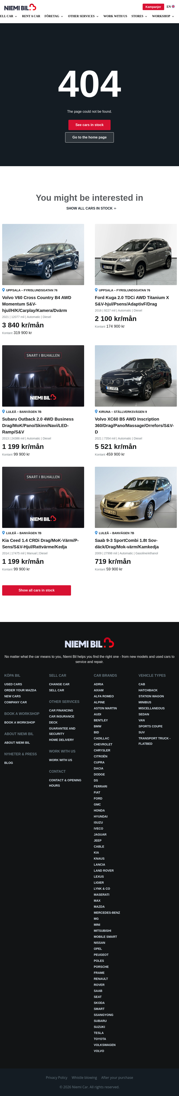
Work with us (115, 16)
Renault (101, 978)
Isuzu (98, 822)
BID (96, 732)
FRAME (99, 972)
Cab (142, 684)
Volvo (99, 1051)
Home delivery (61, 740)
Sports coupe (150, 726)
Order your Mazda (20, 690)
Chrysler (102, 750)
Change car (59, 684)
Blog (8, 763)
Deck (53, 722)
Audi (97, 714)
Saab (98, 991)
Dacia (98, 768)
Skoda (99, 1003)
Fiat (97, 792)
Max (97, 900)
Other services (83, 16)
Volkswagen (105, 1045)
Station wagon (151, 696)
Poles (99, 960)
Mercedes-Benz (107, 912)
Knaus (99, 858)
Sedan (144, 714)
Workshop (163, 16)
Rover (99, 985)
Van (142, 720)
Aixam (98, 690)
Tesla (99, 1033)
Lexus (99, 876)
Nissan (99, 942)
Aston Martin (105, 708)
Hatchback (148, 690)
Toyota (100, 1039)
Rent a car (31, 16)
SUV (142, 732)
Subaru (100, 1021)
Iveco (98, 828)
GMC (97, 804)
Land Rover (104, 870)
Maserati (101, 894)
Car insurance (61, 716)
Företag (54, 16)
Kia (96, 852)
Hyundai (101, 816)
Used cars (13, 684)
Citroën (100, 756)
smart (99, 1009)
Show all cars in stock (89, 208)
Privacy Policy (56, 1077)
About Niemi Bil (17, 742)
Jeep (98, 840)
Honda (99, 810)
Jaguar (100, 834)
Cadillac (101, 738)
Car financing (61, 710)
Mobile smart (105, 936)
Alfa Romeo (104, 696)
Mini (97, 924)
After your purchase (117, 1077)
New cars (12, 696)
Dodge (99, 774)
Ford (98, 798)
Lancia (99, 864)
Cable (99, 846)
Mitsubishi (102, 930)
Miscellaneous (152, 708)
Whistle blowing (84, 1077)
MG (96, 918)
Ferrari (100, 786)
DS (96, 780)
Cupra (99, 762)
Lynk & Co (102, 888)
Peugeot (101, 954)
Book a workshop (19, 722)
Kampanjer (153, 7)
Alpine (99, 702)
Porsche (101, 966)
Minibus (145, 702)
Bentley (101, 720)
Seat (98, 997)
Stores (139, 16)
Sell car (56, 690)
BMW (97, 726)
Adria (98, 684)
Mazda (99, 906)
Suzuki (99, 1027)
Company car (15, 702)
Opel (98, 948)
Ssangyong (103, 1015)
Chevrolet (103, 744)
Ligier (99, 882)
